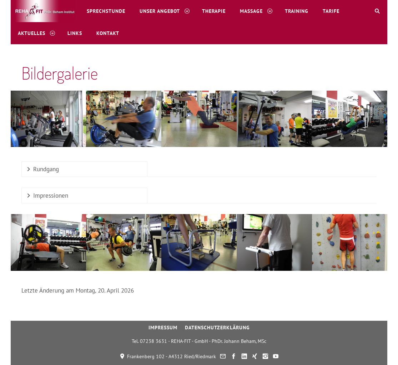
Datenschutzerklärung (217, 327)
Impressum (162, 327)
